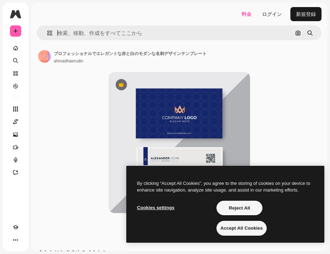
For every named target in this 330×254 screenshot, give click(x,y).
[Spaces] (15, 121)
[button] (47, 33)
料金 (246, 14)
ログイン (272, 14)
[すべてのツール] (15, 109)
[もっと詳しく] (15, 86)
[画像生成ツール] (15, 134)
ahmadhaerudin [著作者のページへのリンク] (68, 61)
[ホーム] (15, 48)
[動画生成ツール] (15, 147)
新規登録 (306, 14)
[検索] (15, 60)
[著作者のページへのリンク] (44, 56)
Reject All (239, 208)
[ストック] (15, 73)
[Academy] (15, 227)
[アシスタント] (15, 172)
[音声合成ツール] (15, 159)
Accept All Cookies (241, 228)
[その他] (15, 240)
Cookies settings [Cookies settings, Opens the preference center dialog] (155, 207)
